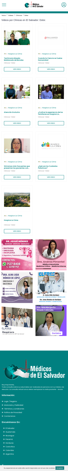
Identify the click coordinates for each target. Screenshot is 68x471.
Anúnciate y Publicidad (13, 405)
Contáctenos (9, 416)
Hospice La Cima (11, 220)
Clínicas (19, 15)
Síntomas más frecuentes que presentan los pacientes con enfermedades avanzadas (17, 168)
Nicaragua (10, 435)
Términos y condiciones (14, 409)
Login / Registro (10, 401)
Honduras (10, 443)
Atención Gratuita (12, 112)
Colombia (10, 450)
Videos (10, 15)
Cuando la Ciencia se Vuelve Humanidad (50, 59)
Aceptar (60, 468)
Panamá (9, 439)
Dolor (26, 15)
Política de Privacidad (13, 412)
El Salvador (10, 428)
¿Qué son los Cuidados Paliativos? (47, 167)
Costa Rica (10, 446)
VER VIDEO (17, 69)
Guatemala (10, 432)
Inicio (4, 15)
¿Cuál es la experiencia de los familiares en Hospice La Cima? (50, 114)
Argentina (10, 454)
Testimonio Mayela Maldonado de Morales (14, 59)
